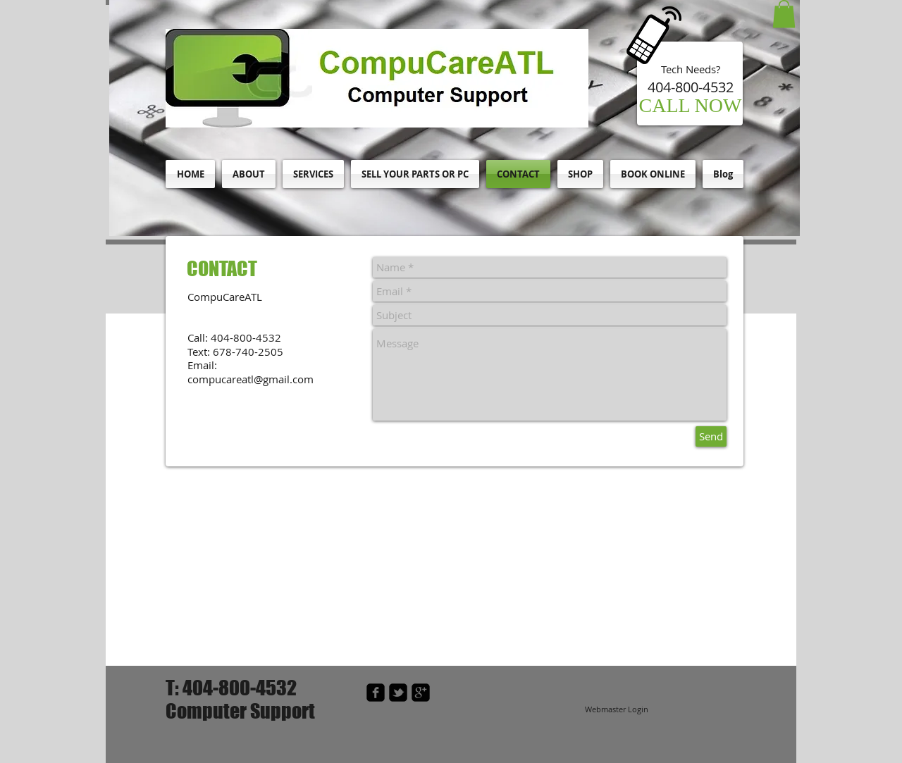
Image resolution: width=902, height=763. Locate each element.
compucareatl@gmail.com (250, 379)
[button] (784, 13)
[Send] (711, 436)
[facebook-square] (375, 692)
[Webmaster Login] (616, 710)
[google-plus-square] (421, 692)
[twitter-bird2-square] (398, 692)
